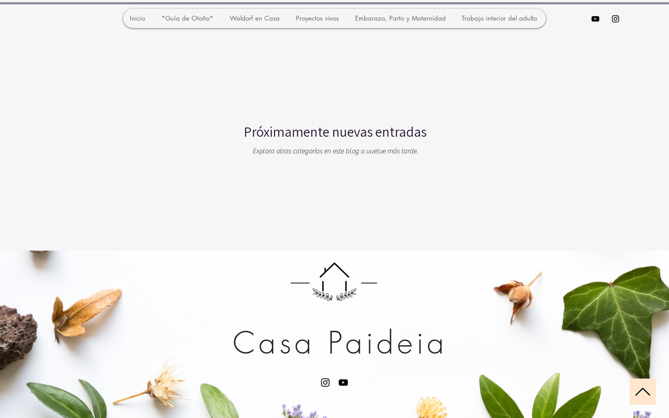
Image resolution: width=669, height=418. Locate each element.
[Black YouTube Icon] (595, 19)
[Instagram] (325, 382)
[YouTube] (343, 382)
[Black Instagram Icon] (615, 19)
